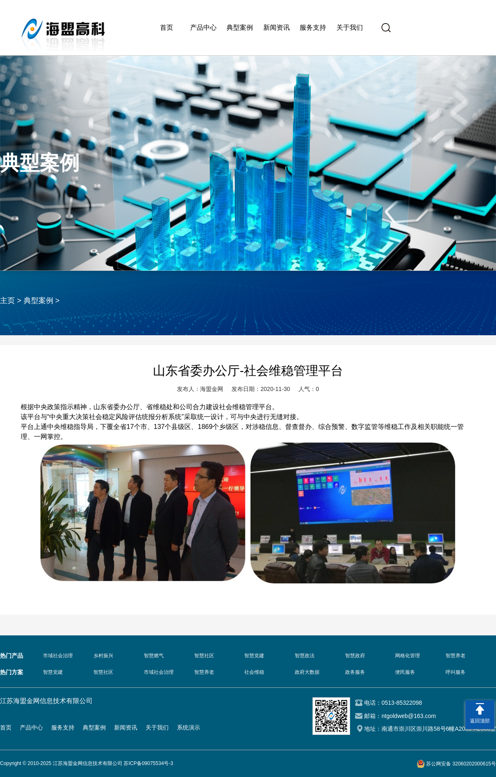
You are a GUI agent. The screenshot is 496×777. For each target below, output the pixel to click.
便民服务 (405, 672)
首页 (166, 27)
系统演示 (188, 727)
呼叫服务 (455, 672)
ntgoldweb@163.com (409, 716)
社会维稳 (254, 672)
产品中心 (203, 27)
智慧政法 (305, 656)
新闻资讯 (276, 27)
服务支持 (313, 27)
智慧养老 (455, 656)
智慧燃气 (154, 656)
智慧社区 (204, 656)
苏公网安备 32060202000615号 (461, 764)
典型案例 (240, 27)
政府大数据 (307, 672)
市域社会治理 (58, 656)
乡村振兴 (103, 656)
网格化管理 (407, 656)
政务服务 (355, 672)
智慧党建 (254, 656)
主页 (7, 300)
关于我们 (349, 27)
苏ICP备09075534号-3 (148, 763)
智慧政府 (355, 656)
